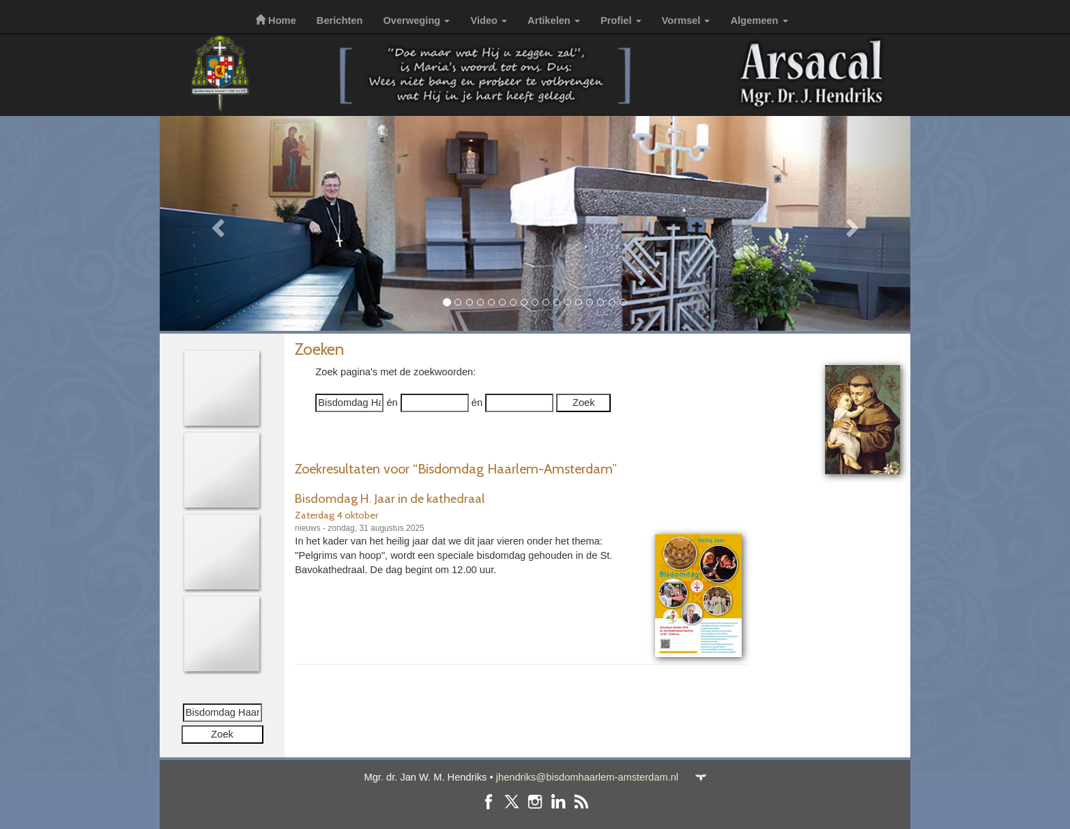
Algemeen (758, 20)
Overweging (416, 20)
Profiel (621, 20)
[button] (216, 223)
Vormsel (686, 20)
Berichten (340, 20)
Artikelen (553, 20)
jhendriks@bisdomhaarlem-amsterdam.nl (587, 777)
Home (275, 20)
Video (488, 20)
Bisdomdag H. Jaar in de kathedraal (390, 498)
